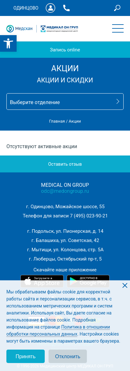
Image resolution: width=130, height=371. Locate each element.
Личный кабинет (50, 8)
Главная (57, 121)
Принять (26, 356)
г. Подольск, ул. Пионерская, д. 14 (65, 231)
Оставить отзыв (65, 164)
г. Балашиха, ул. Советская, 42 (65, 240)
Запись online (65, 50)
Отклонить (67, 356)
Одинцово (25, 8)
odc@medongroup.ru (65, 191)
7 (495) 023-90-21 (89, 216)
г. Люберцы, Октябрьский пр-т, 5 (65, 259)
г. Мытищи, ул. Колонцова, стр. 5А (65, 250)
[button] (8, 43)
